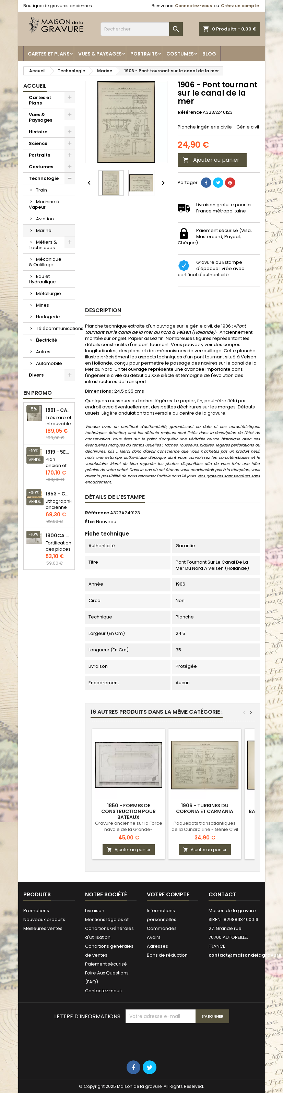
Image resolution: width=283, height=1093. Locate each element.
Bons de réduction (167, 955)
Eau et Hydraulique (42, 279)
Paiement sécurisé (106, 964)
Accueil (35, 86)
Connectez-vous (193, 6)
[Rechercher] (142, 29)
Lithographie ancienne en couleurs (59, 510)
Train (41, 190)
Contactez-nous (103, 990)
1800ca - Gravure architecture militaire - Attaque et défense (59, 536)
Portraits (144, 53)
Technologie (44, 178)
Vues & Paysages (100, 53)
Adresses (157, 946)
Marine (43, 230)
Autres (43, 351)
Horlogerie (48, 317)
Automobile (49, 363)
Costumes (180, 53)
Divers (36, 375)
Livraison (94, 910)
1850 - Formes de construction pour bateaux (128, 811)
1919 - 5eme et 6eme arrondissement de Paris (59, 452)
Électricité (46, 340)
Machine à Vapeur (44, 204)
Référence (190, 112)
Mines (42, 305)
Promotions (36, 910)
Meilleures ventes (42, 928)
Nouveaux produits (44, 919)
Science (38, 143)
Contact (222, 894)
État (90, 522)
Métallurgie (48, 293)
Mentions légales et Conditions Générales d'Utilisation (109, 928)
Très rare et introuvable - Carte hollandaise (59, 426)
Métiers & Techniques (43, 245)
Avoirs (154, 937)
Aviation (45, 219)
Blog (209, 53)
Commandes (162, 928)
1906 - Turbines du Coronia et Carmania (204, 808)
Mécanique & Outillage (45, 262)
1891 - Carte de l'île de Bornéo (59, 410)
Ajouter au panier (211, 160)
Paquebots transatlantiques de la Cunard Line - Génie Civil (205, 826)
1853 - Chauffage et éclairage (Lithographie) (59, 494)
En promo (37, 393)
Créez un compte (240, 6)
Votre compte (168, 894)
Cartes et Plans (49, 53)
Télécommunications (55, 328)
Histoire (38, 131)
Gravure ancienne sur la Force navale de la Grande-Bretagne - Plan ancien (128, 829)
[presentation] (178, 1040)
